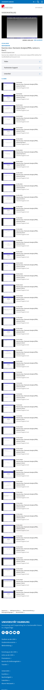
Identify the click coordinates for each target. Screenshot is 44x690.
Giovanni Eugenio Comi (8, 52)
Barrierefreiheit (19, 612)
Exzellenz (5, 674)
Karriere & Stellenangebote (11, 661)
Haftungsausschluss (15, 610)
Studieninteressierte (8, 642)
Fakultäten (5, 680)
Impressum (4, 610)
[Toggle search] (38, 2)
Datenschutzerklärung (28, 610)
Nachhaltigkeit (6, 677)
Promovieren (6, 658)
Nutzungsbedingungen (7, 612)
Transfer (4, 665)
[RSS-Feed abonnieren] (2, 78)
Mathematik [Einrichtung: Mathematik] (6, 46)
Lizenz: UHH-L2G (27, 40)
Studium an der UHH (8, 639)
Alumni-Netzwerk (7, 683)
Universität (5, 671)
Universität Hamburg (8, 2)
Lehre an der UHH (7, 655)
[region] (22, 61)
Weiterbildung (6, 646)
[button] (33, 2)
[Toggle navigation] (42, 2)
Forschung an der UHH (9, 652)
